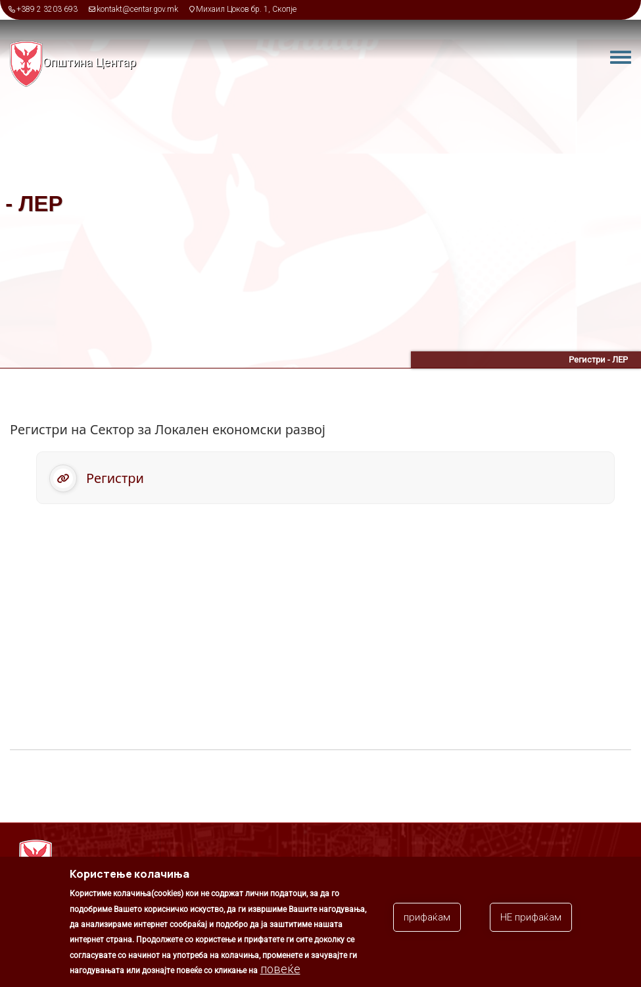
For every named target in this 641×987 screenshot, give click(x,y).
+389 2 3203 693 (47, 9)
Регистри (115, 478)
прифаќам (427, 919)
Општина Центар (89, 62)
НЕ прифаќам (530, 919)
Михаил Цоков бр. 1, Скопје (246, 9)
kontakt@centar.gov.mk (137, 9)
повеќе (280, 971)
